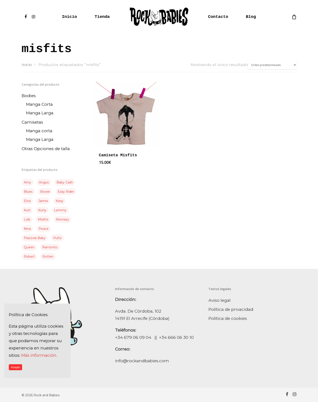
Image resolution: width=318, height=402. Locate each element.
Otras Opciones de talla (46, 148)
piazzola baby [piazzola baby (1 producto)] (34, 238)
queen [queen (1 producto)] (29, 247)
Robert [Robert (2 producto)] (29, 257)
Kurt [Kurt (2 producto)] (27, 210)
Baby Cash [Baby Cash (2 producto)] (65, 182)
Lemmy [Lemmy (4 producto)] (60, 210)
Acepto (15, 367)
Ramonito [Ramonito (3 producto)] (50, 247)
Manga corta (39, 130)
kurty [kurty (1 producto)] (42, 210)
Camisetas (32, 122)
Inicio (69, 17)
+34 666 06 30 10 (176, 337)
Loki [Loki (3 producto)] (27, 219)
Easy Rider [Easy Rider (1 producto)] (66, 192)
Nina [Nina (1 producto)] (27, 229)
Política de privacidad (230, 309)
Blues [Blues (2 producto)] (28, 192)
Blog (251, 17)
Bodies (29, 95)
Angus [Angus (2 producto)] (44, 182)
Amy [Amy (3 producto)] (27, 182)
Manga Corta (39, 104)
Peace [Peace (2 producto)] (44, 229)
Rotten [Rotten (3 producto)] (47, 257)
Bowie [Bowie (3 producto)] (45, 192)
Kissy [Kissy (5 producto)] (59, 201)
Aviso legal (219, 300)
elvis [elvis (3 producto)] (27, 201)
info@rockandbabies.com (142, 360)
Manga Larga (39, 112)
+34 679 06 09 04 (133, 337)
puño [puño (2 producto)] (57, 238)
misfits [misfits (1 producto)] (43, 219)
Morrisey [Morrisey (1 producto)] (62, 219)
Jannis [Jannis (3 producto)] (43, 201)
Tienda (102, 17)
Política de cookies (227, 318)
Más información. (39, 355)
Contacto (218, 17)
